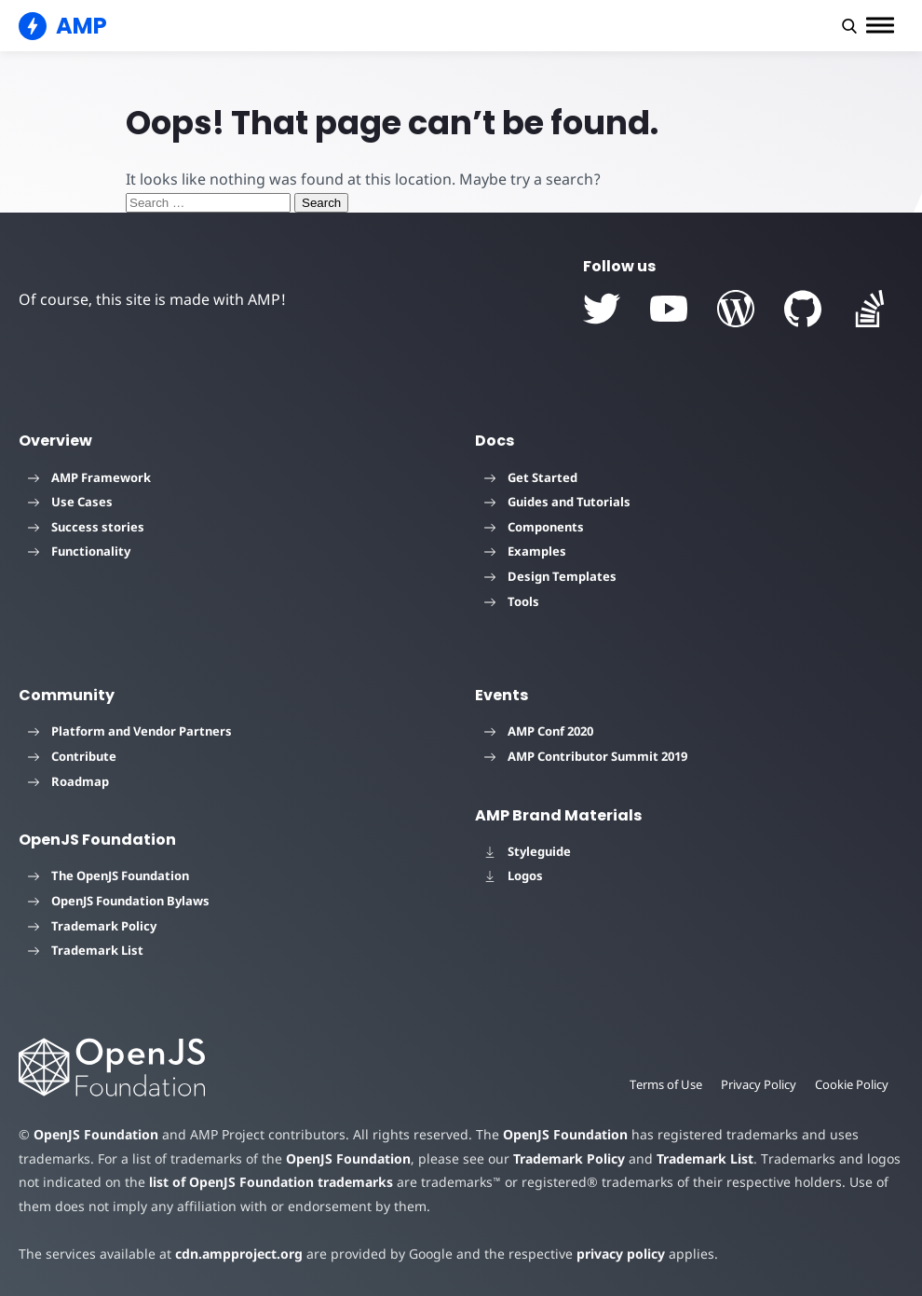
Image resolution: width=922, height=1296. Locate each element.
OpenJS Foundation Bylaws (119, 900)
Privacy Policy (758, 1084)
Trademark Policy (92, 925)
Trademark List (85, 950)
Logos (513, 875)
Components (534, 526)
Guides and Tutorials (557, 501)
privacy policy (620, 1253)
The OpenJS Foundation (108, 875)
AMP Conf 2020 (538, 731)
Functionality (79, 551)
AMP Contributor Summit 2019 (585, 756)
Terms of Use (666, 1084)
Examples (525, 551)
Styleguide (527, 851)
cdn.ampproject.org (239, 1253)
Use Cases (70, 501)
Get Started (530, 477)
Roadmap (68, 781)
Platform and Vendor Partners (130, 731)
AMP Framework (89, 477)
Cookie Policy (851, 1084)
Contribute (72, 756)
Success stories (86, 526)
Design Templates (550, 576)
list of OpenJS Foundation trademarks (271, 1182)
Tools (511, 601)
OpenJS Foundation (96, 1134)
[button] (849, 26)
